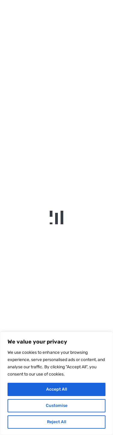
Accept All (56, 389)
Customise (56, 405)
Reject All (56, 421)
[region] (56, 383)
